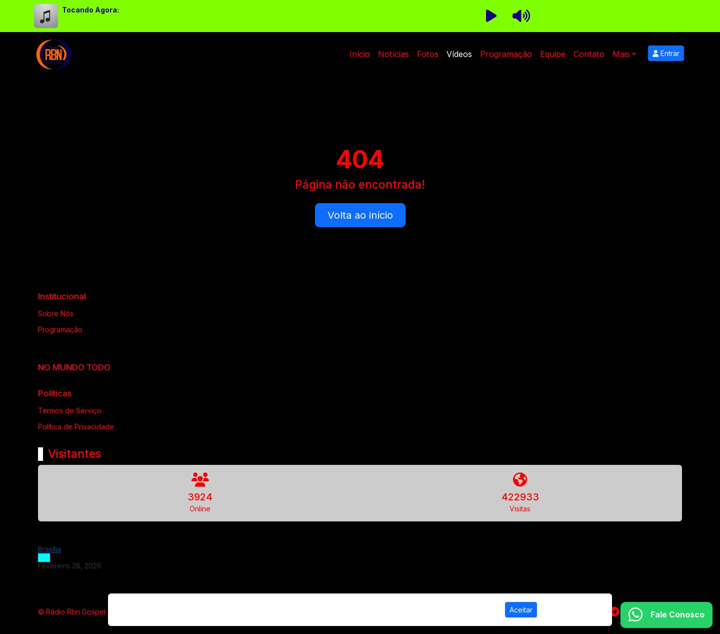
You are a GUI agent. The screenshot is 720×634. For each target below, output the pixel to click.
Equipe (553, 54)
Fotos (427, 54)
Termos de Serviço (70, 410)
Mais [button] (621, 54)
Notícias (393, 54)
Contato (589, 54)
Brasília (49, 549)
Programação (506, 54)
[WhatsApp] (666, 615)
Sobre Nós (56, 313)
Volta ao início (360, 215)
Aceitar (521, 609)
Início (360, 54)
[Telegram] (614, 612)
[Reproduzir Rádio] (491, 16)
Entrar (666, 53)
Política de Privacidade (76, 426)
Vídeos (459, 54)
